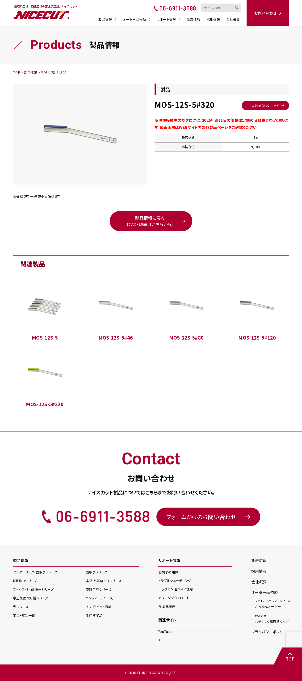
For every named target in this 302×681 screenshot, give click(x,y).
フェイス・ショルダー (33, 589)
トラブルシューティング (174, 580)
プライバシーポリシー (269, 632)
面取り (96, 572)
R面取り (25, 580)
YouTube (165, 631)
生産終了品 (94, 615)
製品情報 (107, 19)
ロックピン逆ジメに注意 (175, 589)
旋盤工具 (98, 589)
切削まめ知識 (168, 572)
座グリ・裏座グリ (103, 580)
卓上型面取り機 (30, 598)
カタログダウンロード (265, 105)
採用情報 (213, 19)
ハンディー (99, 598)
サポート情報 (168, 19)
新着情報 (193, 19)
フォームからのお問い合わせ (208, 517)
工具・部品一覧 (24, 615)
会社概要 (233, 19)
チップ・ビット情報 (99, 606)
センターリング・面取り (35, 572)
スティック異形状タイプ (272, 618)
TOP (290, 656)
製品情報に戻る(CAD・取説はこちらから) (150, 221)
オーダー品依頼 (137, 19)
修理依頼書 (166, 606)
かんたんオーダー (272, 603)
